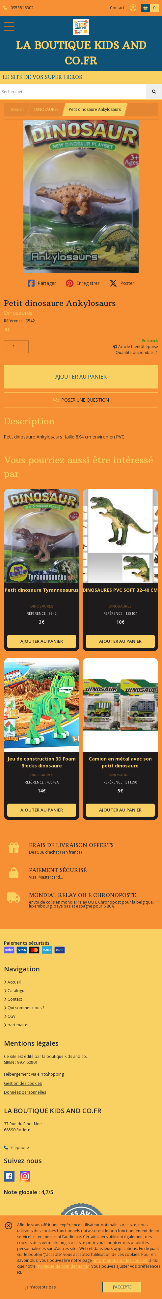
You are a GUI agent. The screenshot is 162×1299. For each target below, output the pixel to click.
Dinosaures (18, 312)
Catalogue (15, 990)
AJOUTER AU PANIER (81, 376)
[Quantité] (16, 347)
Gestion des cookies (23, 1083)
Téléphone (16, 1147)
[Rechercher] (154, 91)
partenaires (16, 1025)
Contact (117, 8)
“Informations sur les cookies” (120, 1260)
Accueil (17, 109)
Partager (42, 283)
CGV (9, 1016)
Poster (121, 283)
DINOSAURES (46, 109)
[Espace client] (133, 8)
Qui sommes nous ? (24, 1008)
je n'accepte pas (40, 1287)
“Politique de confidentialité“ (63, 1266)
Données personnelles (25, 1092)
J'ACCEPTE (122, 1287)
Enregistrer (82, 283)
